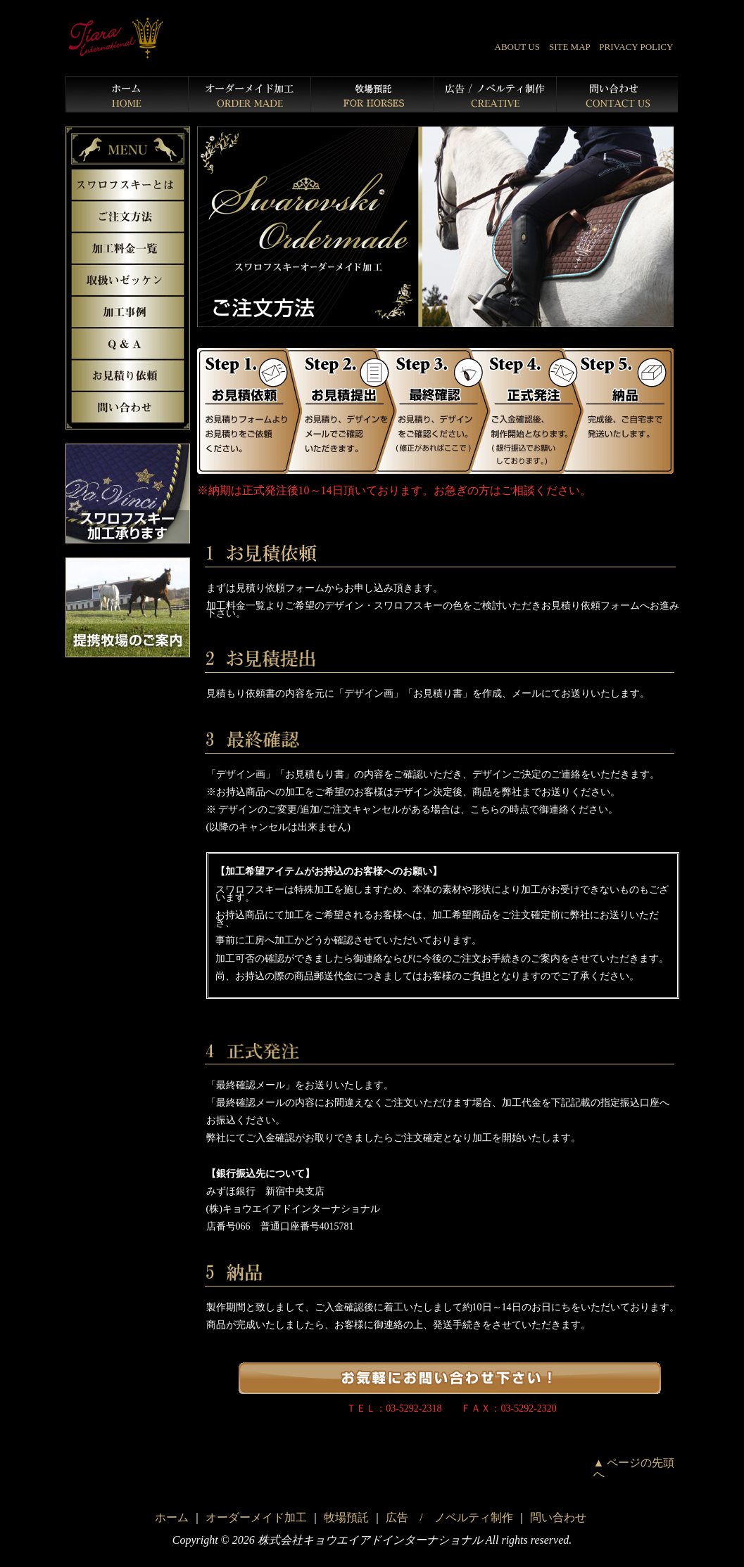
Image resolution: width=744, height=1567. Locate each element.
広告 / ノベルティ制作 (449, 1517)
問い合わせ (558, 1517)
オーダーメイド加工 (256, 1517)
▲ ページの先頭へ (634, 1468)
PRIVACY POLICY (636, 46)
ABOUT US (517, 46)
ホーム (172, 1517)
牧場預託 (346, 1517)
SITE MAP (569, 46)
